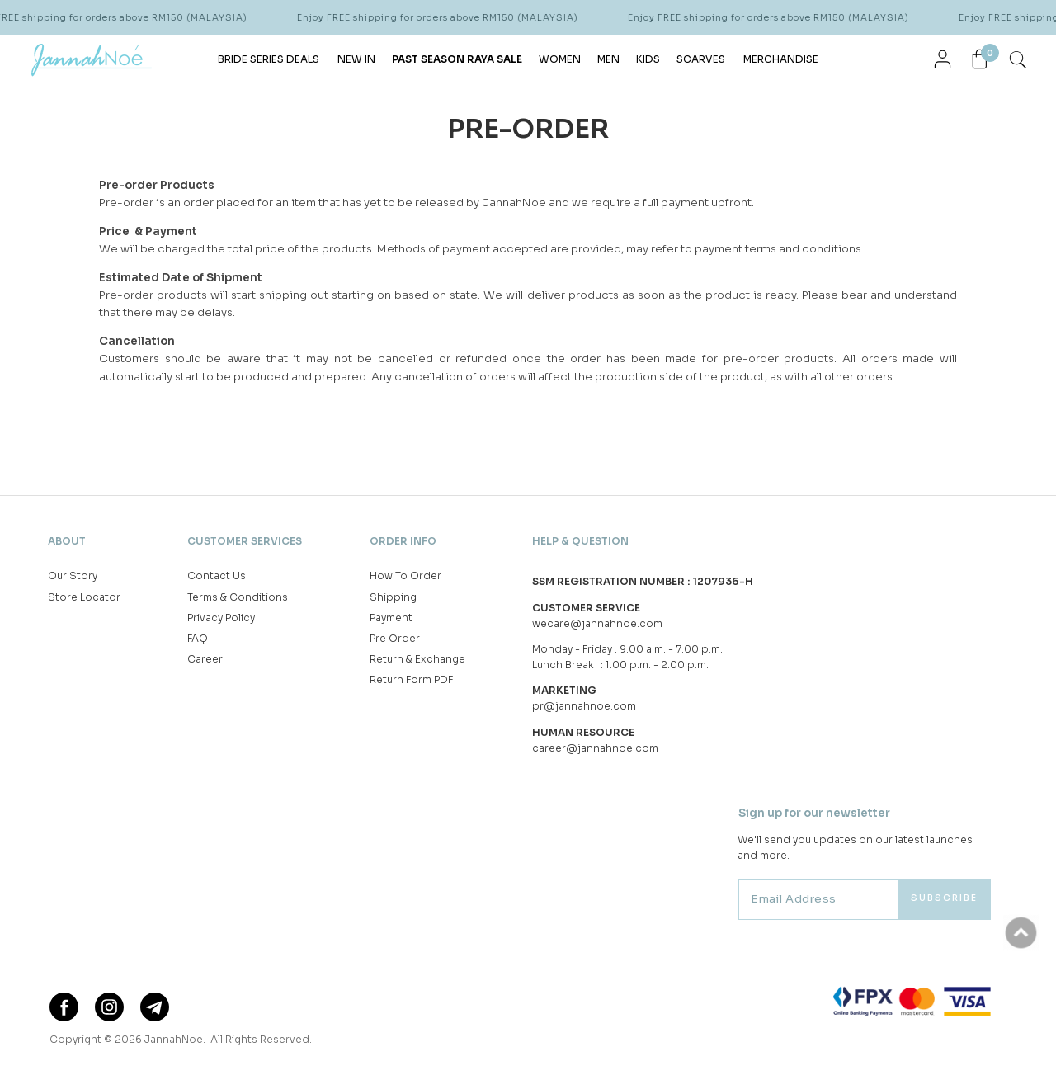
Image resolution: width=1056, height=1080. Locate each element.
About (67, 541)
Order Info (403, 541)
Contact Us (216, 575)
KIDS (648, 59)
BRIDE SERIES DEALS (268, 59)
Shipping (393, 597)
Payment (391, 617)
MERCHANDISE (780, 59)
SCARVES (700, 59)
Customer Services (244, 541)
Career (205, 659)
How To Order (405, 575)
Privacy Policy (221, 617)
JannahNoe (173, 1039)
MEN (608, 59)
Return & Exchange (417, 659)
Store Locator (84, 597)
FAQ (197, 638)
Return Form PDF (411, 679)
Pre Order (395, 638)
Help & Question (580, 541)
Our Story (72, 575)
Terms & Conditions (237, 597)
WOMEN (560, 59)
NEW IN (356, 59)
